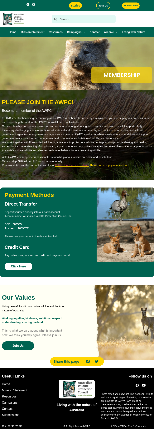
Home (12, 32)
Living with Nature (133, 32)
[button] (88, 361)
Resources (56, 32)
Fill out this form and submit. (72, 165)
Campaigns (76, 32)
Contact (94, 32)
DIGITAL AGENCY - (128, 426)
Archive (111, 32)
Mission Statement (33, 32)
